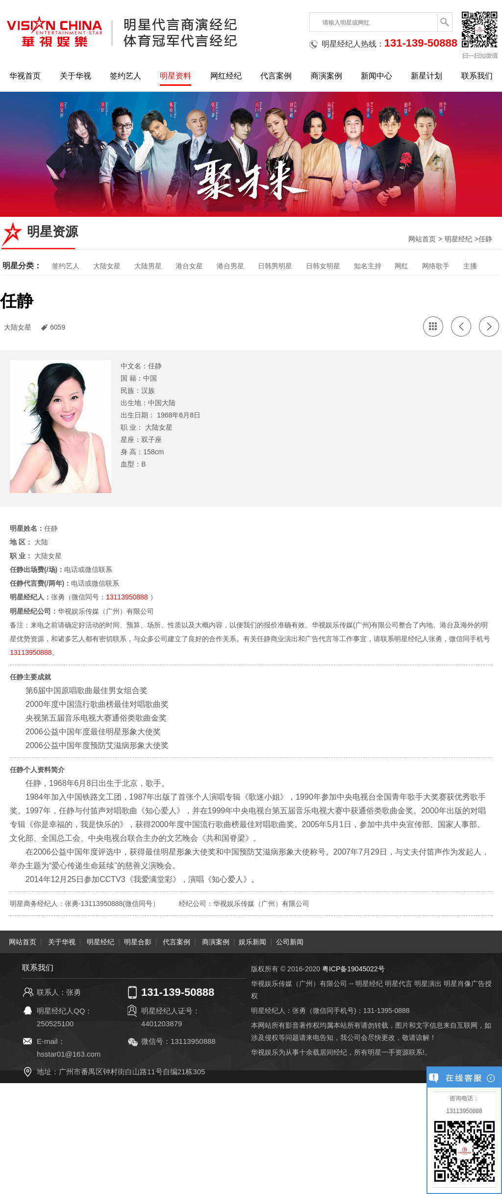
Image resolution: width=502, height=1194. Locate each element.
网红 (401, 266)
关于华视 (75, 76)
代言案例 (276, 76)
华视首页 (25, 76)
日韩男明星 (275, 266)
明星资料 (175, 76)
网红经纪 (226, 76)
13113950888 (127, 597)
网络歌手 (436, 266)
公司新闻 (289, 941)
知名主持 (367, 266)
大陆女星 (107, 266)
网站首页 (422, 239)
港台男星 (230, 266)
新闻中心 (376, 76)
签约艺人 (125, 76)
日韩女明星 (323, 266)
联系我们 (477, 76)
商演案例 (326, 76)
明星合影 (137, 941)
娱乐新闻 (252, 941)
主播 (470, 266)
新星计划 (426, 76)
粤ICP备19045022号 (353, 968)
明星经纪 (458, 239)
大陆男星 (148, 266)
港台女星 (189, 266)
